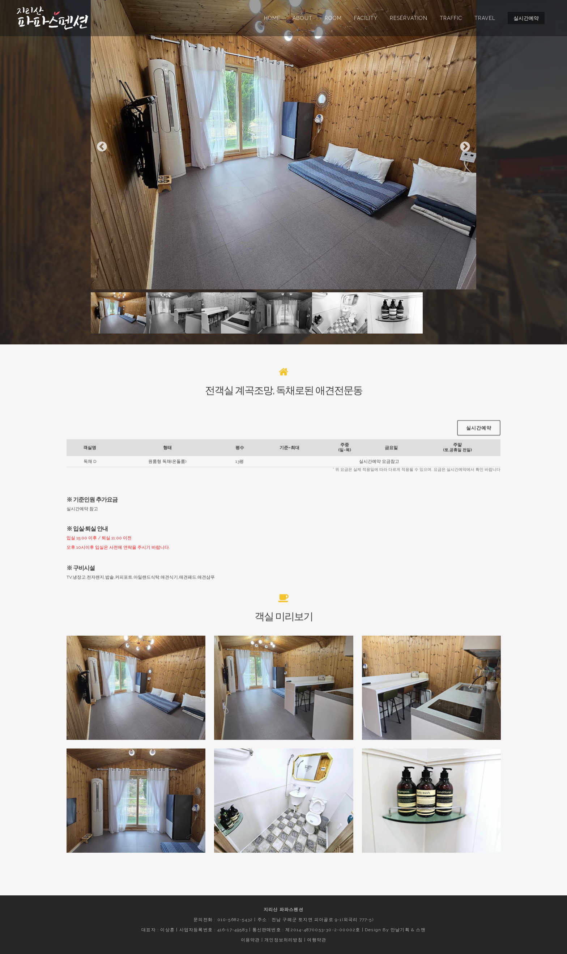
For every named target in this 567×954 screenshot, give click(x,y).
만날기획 (400, 929)
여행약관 (316, 939)
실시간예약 (526, 18)
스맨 (420, 929)
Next (465, 147)
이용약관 (250, 939)
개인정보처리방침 (283, 939)
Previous (102, 147)
